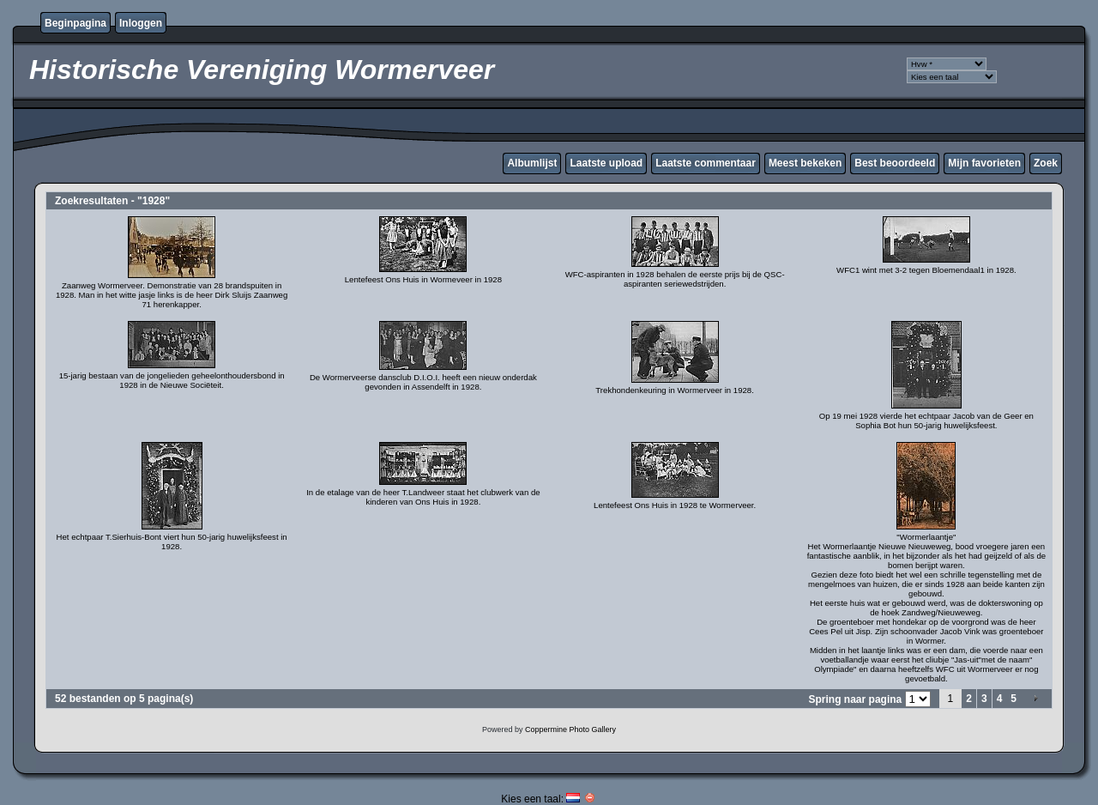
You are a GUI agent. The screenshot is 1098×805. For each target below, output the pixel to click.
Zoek (1046, 163)
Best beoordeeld (894, 163)
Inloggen (140, 23)
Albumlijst (532, 163)
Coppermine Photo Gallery (570, 729)
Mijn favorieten (984, 163)
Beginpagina (75, 23)
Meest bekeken (805, 163)
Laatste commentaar (705, 163)
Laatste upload (606, 163)
